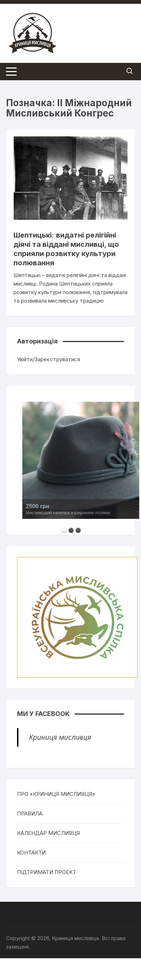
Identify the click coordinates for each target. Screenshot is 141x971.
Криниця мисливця (60, 737)
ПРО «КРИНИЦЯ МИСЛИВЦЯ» (56, 794)
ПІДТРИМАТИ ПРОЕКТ (46, 872)
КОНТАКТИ (31, 852)
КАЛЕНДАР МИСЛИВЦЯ (48, 833)
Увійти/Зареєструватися (48, 359)
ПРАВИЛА (30, 813)
